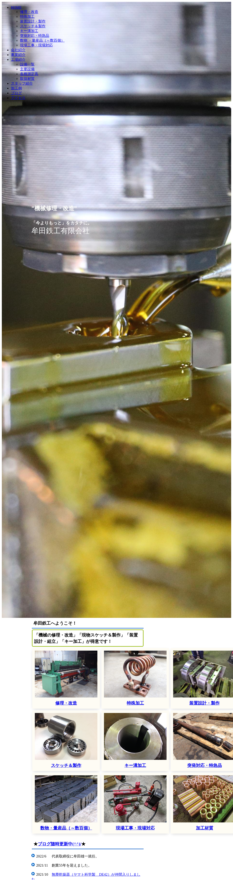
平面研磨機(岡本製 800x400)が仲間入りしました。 (92, 774)
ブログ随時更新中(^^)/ (59, 715)
